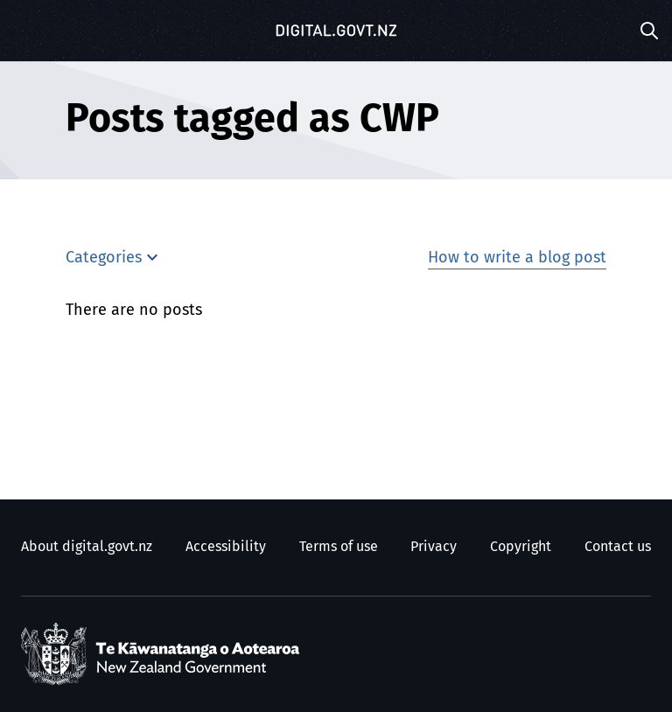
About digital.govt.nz (86, 547)
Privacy (433, 547)
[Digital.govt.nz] (336, 30)
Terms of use (338, 547)
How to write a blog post (517, 258)
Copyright (520, 547)
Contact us (617, 547)
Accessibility (226, 547)
